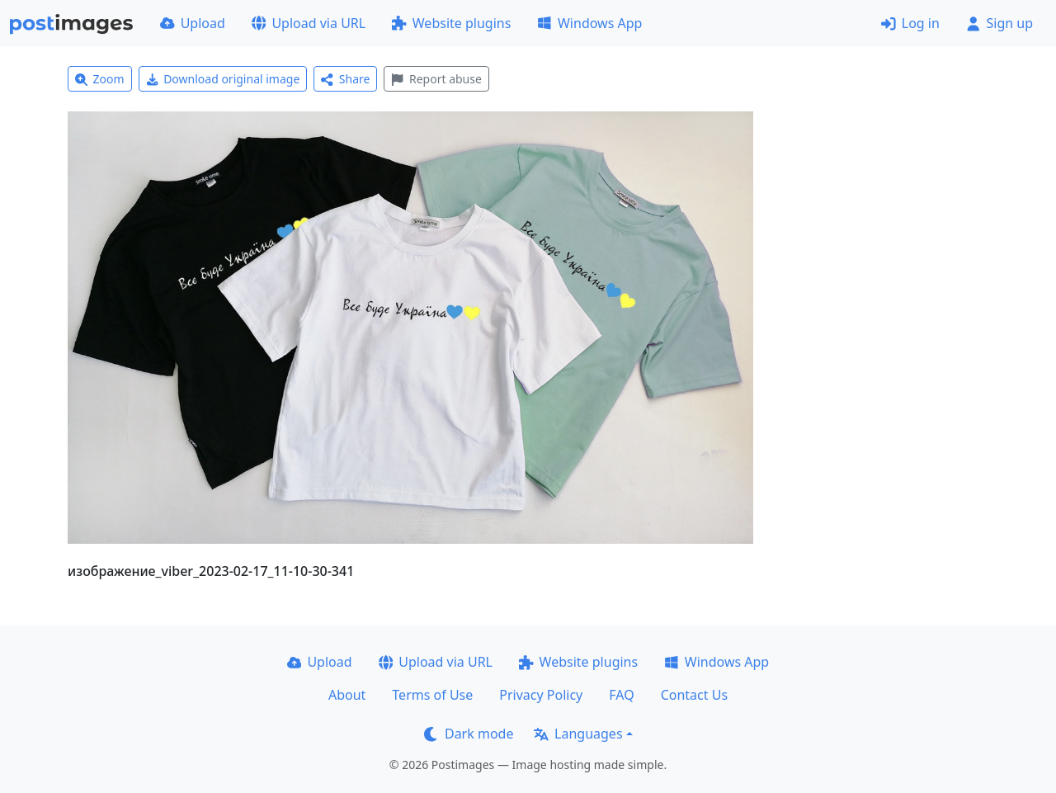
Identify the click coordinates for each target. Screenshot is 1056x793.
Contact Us (694, 695)
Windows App (589, 23)
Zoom (100, 79)
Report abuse (436, 79)
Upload (192, 23)
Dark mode (468, 734)
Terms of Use (432, 695)
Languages (578, 734)
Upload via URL (308, 23)
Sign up (999, 23)
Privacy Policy (540, 695)
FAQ (621, 695)
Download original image (223, 79)
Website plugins (451, 23)
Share (345, 79)
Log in (910, 23)
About (346, 695)
